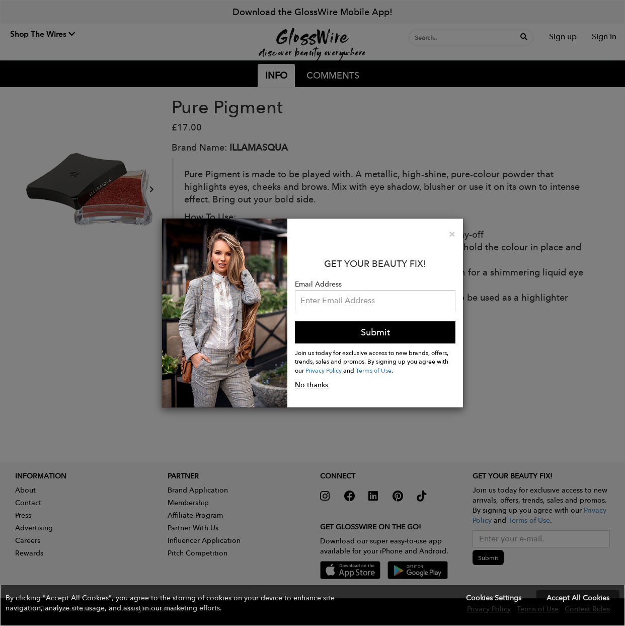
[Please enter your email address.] (375, 300)
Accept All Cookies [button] (577, 597)
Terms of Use (374, 370)
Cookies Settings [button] (493, 597)
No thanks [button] (311, 384)
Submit (375, 332)
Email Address (318, 284)
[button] (312, 605)
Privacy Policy (323, 370)
